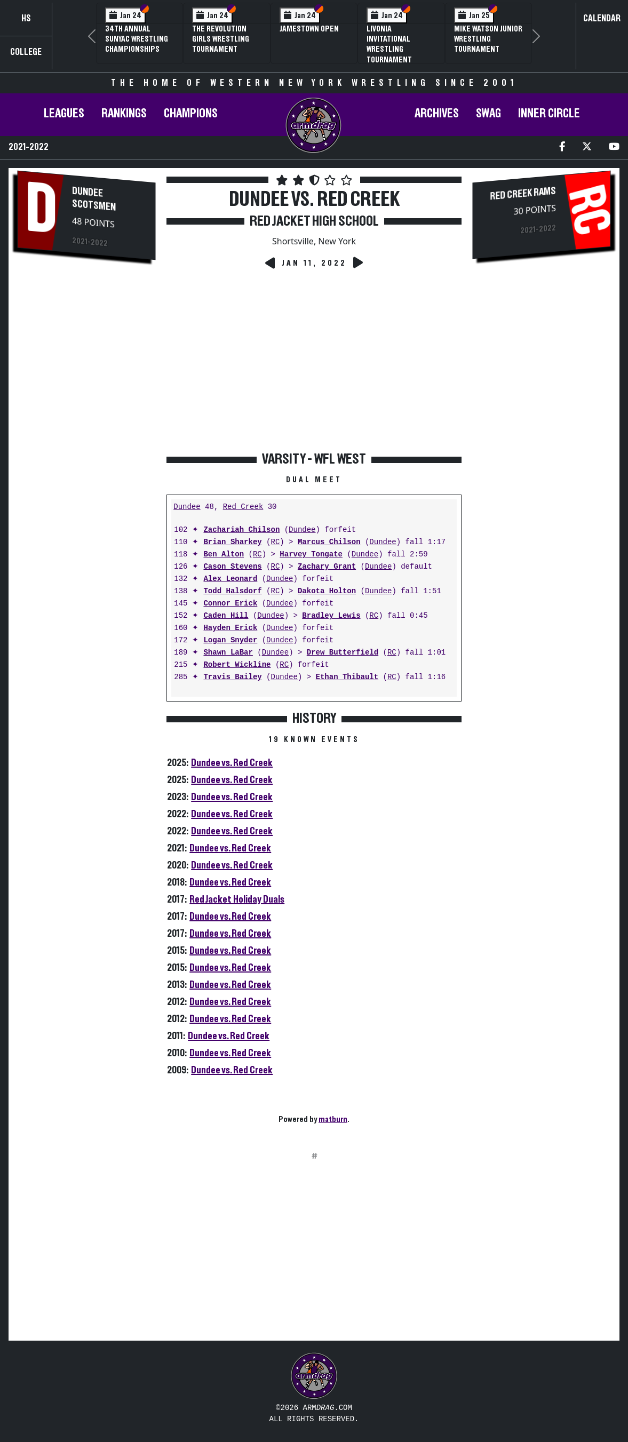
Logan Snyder (230, 640)
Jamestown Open (309, 29)
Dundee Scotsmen (94, 199)
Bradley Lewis (331, 616)
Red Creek (243, 507)
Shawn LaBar (227, 653)
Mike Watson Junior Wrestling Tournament (488, 39)
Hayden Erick (230, 628)
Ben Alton (223, 554)
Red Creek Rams (523, 194)
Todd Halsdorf (232, 591)
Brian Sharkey (232, 542)
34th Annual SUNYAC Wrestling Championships (136, 39)
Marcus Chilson (329, 542)
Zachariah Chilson (241, 530)
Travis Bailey (232, 677)
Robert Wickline (237, 665)
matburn (333, 1119)
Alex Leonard (230, 579)
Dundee (186, 507)
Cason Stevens (232, 567)
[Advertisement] (86, 448)
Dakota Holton (327, 591)
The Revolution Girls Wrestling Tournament (220, 39)
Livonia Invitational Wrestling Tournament (389, 44)
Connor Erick (230, 604)
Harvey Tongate (311, 554)
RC (275, 542)
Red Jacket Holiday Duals (236, 899)
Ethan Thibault (346, 677)
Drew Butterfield (342, 653)
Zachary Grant (327, 567)
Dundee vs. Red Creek (232, 763)
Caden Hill (225, 616)
